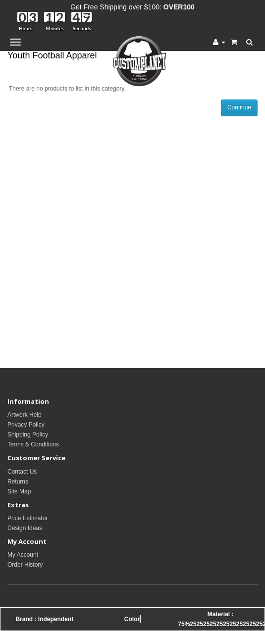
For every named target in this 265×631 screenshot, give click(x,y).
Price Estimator (27, 518)
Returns (17, 481)
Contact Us (22, 471)
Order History (25, 564)
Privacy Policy (26, 424)
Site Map (19, 491)
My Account (22, 554)
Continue (239, 107)
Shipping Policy (27, 434)
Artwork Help (24, 414)
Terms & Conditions (33, 444)
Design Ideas (24, 528)
